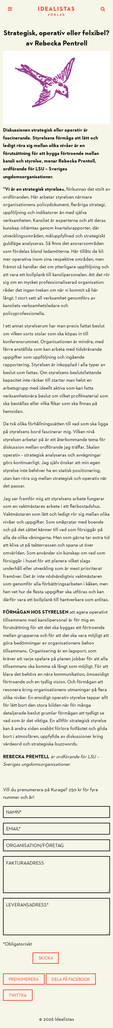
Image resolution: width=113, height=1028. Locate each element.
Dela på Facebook (71, 979)
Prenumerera (24, 979)
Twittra (18, 995)
